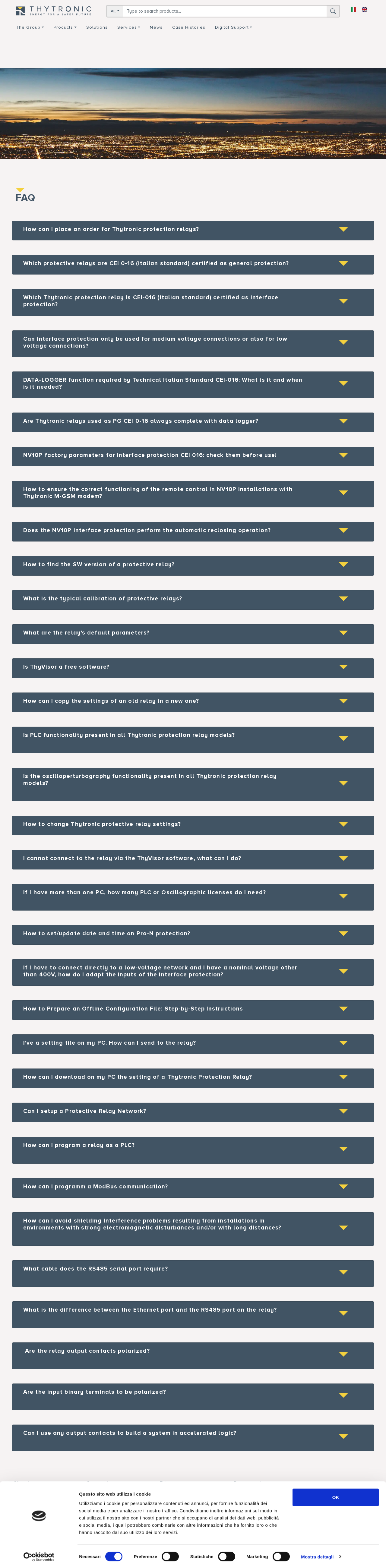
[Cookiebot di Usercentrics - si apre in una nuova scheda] (39, 1553)
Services (127, 27)
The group (28, 27)
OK (335, 1493)
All (113, 11)
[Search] (225, 11)
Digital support (232, 27)
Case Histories (188, 27)
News (156, 27)
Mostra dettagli (317, 1553)
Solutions (97, 27)
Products (63, 27)
